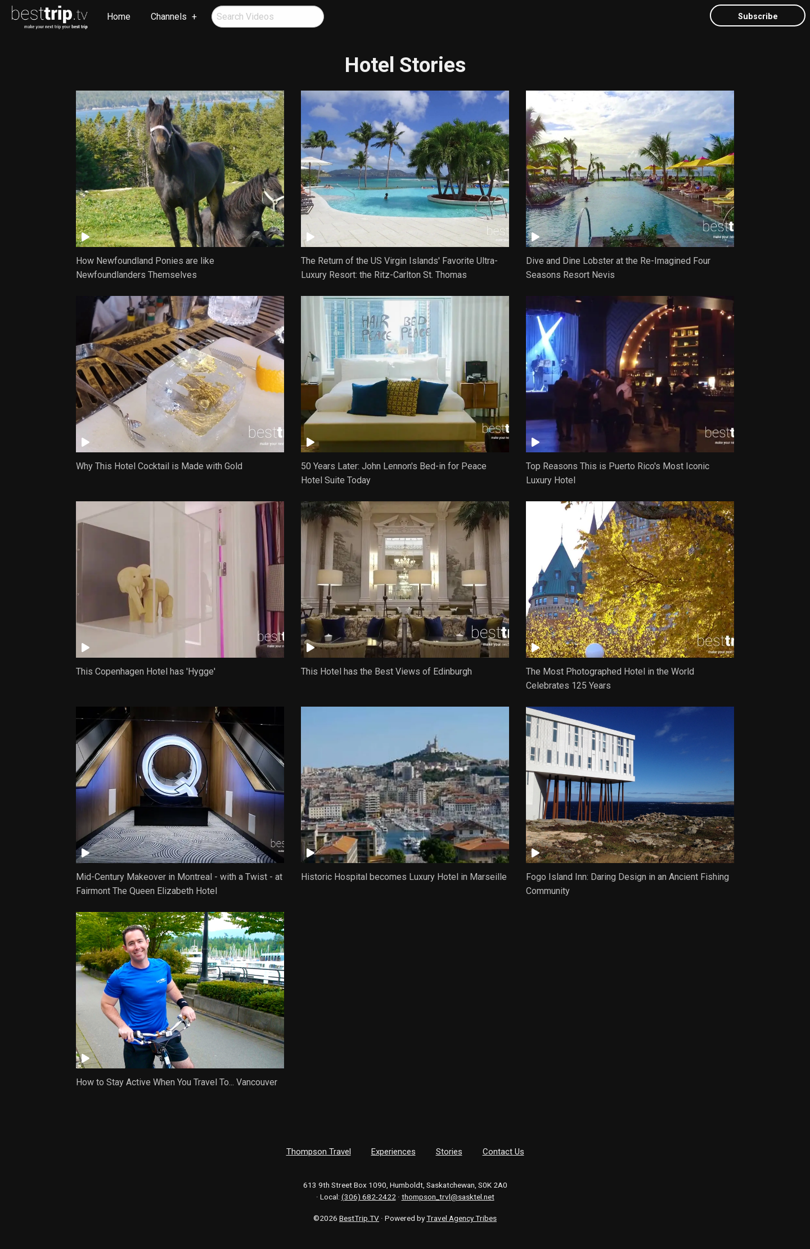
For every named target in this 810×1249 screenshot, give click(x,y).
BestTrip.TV (359, 1218)
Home (118, 16)
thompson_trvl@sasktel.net (448, 1196)
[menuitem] (50, 17)
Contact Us (503, 1152)
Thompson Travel (318, 1152)
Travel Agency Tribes (461, 1218)
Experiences (393, 1152)
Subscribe (758, 16)
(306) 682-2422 (368, 1196)
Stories (449, 1152)
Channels (169, 16)
